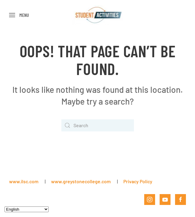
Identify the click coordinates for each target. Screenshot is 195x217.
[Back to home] (97, 15)
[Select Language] (27, 209)
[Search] (97, 125)
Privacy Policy (137, 181)
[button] (19, 15)
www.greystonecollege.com (81, 181)
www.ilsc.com (23, 181)
